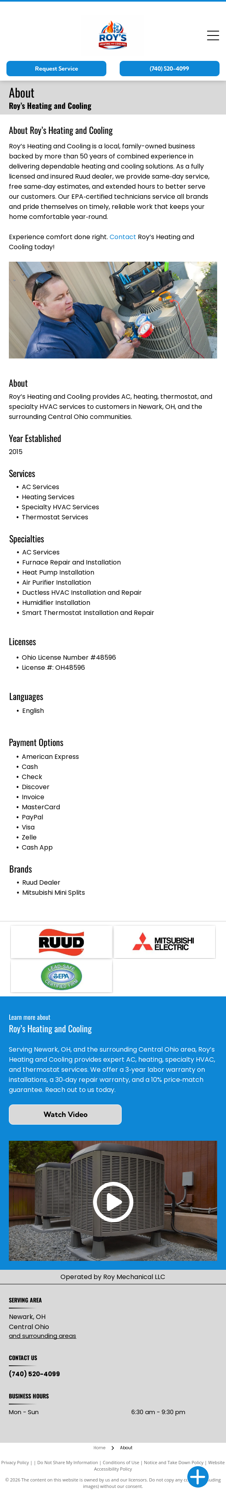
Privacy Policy (15, 1462)
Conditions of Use (121, 1462)
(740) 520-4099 (34, 1374)
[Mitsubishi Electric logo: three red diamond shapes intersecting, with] (164, 942)
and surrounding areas (42, 1335)
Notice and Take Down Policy (173, 1462)
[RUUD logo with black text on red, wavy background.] (61, 942)
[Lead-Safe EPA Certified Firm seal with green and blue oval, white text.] (61, 976)
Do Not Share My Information (67, 1462)
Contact (123, 237)
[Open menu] (213, 35)
